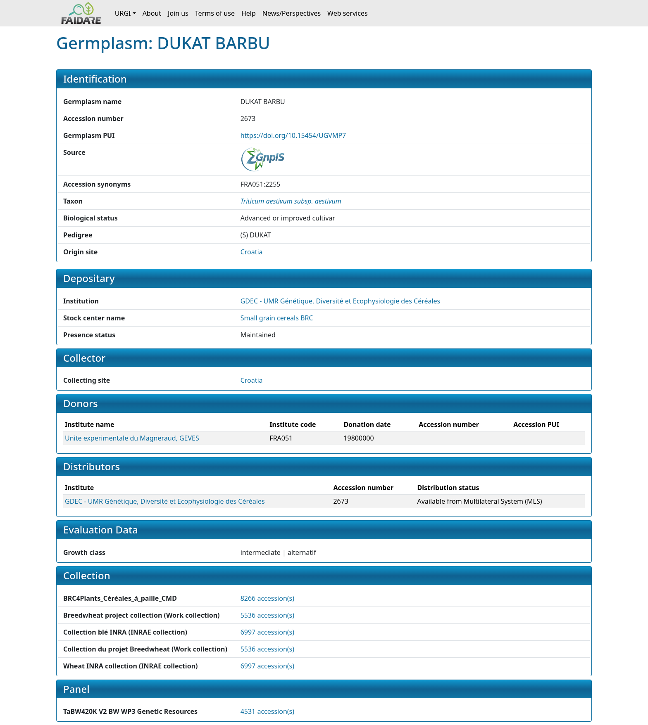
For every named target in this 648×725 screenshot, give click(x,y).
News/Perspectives (291, 13)
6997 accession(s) (267, 632)
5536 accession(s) (267, 615)
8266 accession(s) (267, 598)
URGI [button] (123, 13)
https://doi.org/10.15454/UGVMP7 (293, 135)
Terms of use (215, 13)
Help (248, 13)
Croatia (252, 251)
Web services (347, 13)
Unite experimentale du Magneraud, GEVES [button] (132, 438)
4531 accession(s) (267, 711)
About (152, 13)
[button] (291, 201)
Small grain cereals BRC (277, 317)
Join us (178, 13)
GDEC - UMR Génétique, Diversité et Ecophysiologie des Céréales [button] (341, 301)
